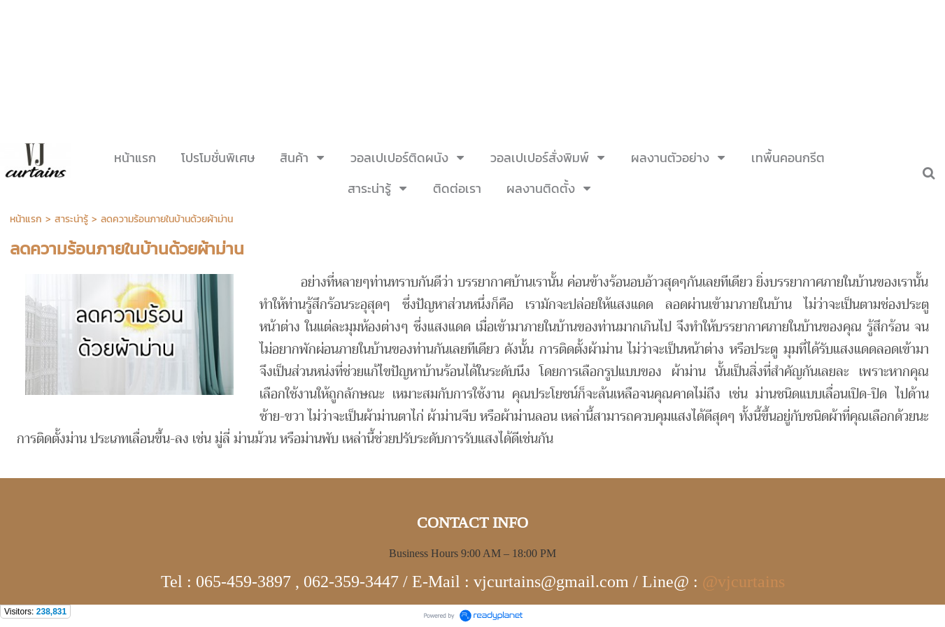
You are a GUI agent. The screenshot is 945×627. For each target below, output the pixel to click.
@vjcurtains (743, 581)
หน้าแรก (26, 219)
